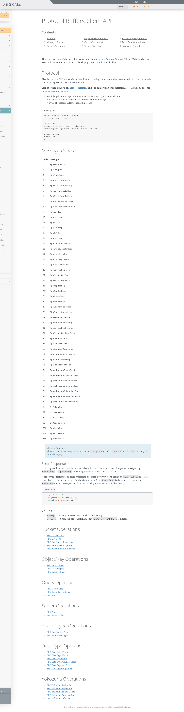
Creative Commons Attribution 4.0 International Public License (108, 707)
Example (48, 110)
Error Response (54, 463)
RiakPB (53, 454)
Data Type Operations (133, 42)
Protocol (51, 38)
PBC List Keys (54, 539)
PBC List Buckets (55, 535)
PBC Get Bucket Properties (60, 542)
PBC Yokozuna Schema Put (60, 698)
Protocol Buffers (114, 59)
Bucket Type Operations (134, 38)
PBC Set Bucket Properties (60, 545)
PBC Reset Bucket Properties (61, 548)
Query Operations (93, 42)
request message (78, 88)
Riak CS (147, 6)
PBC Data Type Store (57, 658)
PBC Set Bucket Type (57, 635)
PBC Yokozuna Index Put (59, 688)
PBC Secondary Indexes (58, 592)
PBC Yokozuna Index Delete (61, 691)
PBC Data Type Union (58, 655)
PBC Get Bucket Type (57, 632)
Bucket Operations (56, 46)
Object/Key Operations (96, 38)
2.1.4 (25, 15)
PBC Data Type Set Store (59, 665)
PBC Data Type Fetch (57, 652)
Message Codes (55, 42)
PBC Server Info (55, 615)
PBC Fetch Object (55, 565)
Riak (136, 2)
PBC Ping (51, 612)
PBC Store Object (55, 568)
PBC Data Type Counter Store (61, 662)
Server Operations (93, 46)
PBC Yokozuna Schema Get (60, 695)
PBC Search (52, 595)
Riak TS (135, 6)
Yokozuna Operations (133, 46)
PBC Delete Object (56, 572)
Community (146, 2)
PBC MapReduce (55, 588)
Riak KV (122, 6)
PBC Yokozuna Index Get (59, 685)
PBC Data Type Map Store (59, 668)
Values (47, 511)
